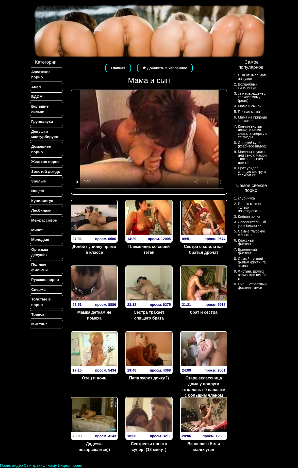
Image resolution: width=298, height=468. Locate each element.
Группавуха (42, 121)
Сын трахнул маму (40, 465)
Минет (37, 230)
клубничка (246, 198)
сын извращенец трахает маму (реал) (252, 97)
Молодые (40, 240)
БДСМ (37, 96)
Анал (36, 87)
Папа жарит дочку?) (149, 378)
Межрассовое (44, 220)
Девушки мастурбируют (45, 134)
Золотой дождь (45, 171)
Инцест (38, 191)
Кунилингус (42, 200)
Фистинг (39, 324)
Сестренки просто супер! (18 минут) (149, 447)
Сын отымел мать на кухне (252, 76)
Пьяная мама (249, 111)
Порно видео (11, 465)
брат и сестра (203, 312)
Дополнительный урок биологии (252, 223)
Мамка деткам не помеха (94, 315)
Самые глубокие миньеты (251, 233)
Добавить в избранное (165, 68)
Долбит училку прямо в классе (94, 249)
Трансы (38, 314)
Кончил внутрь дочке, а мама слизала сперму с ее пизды (252, 132)
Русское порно (45, 280)
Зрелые (38, 181)
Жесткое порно (45, 161)
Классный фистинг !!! (246, 242)
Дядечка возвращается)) (94, 447)
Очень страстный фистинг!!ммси (252, 285)
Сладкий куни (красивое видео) (252, 144)
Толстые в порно (41, 302)
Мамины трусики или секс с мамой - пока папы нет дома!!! (252, 157)
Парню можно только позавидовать (249, 207)
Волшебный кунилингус (247, 86)
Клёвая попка (249, 216)
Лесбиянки (41, 210)
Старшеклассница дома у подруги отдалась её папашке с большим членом (204, 387)
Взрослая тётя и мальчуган (203, 447)
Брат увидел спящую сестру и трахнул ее (252, 171)
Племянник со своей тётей (149, 249)
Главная (118, 68)
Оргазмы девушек (39, 252)
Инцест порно (70, 465)
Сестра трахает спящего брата (149, 315)
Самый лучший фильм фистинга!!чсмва (253, 262)
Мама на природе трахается (252, 119)
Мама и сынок (249, 106)
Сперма (38, 289)
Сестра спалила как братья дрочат (204, 249)
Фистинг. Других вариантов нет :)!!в (252, 275)
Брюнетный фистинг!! (247, 251)
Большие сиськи (39, 109)
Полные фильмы (39, 267)
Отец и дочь (94, 378)
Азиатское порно (41, 74)
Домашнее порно (41, 149)
